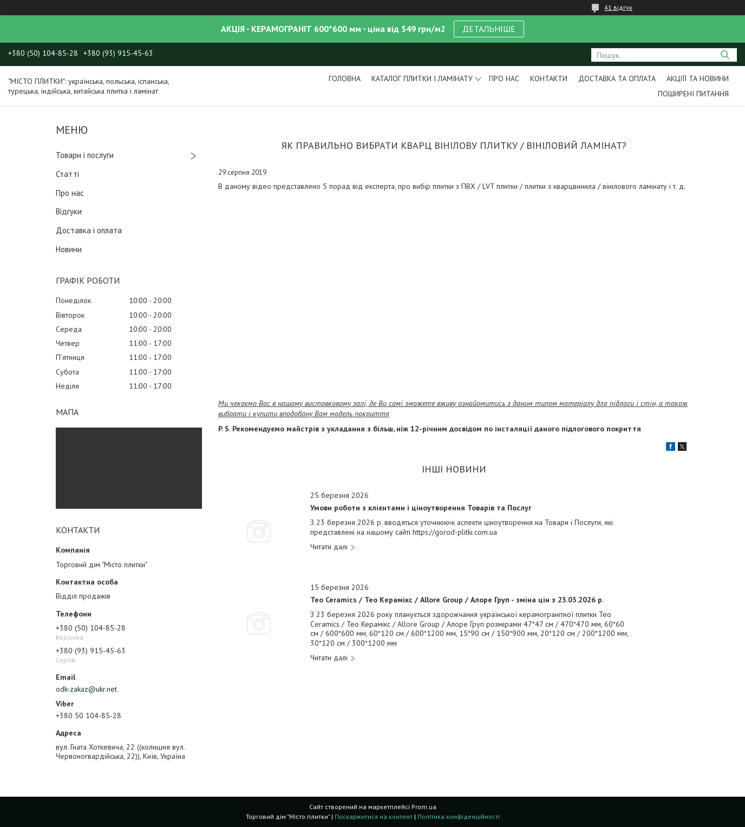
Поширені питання (693, 94)
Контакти (548, 78)
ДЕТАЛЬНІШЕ (488, 28)
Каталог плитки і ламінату (422, 78)
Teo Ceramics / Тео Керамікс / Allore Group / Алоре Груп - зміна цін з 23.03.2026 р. (457, 600)
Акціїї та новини (697, 78)
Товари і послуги (85, 155)
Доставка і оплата (89, 230)
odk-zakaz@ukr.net (86, 689)
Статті (67, 174)
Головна (345, 78)
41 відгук (618, 7)
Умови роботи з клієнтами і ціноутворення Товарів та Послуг (421, 508)
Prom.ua (423, 807)
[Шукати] (725, 55)
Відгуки (69, 211)
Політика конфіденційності (458, 816)
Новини (69, 249)
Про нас (504, 78)
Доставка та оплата (617, 78)
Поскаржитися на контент (374, 816)
